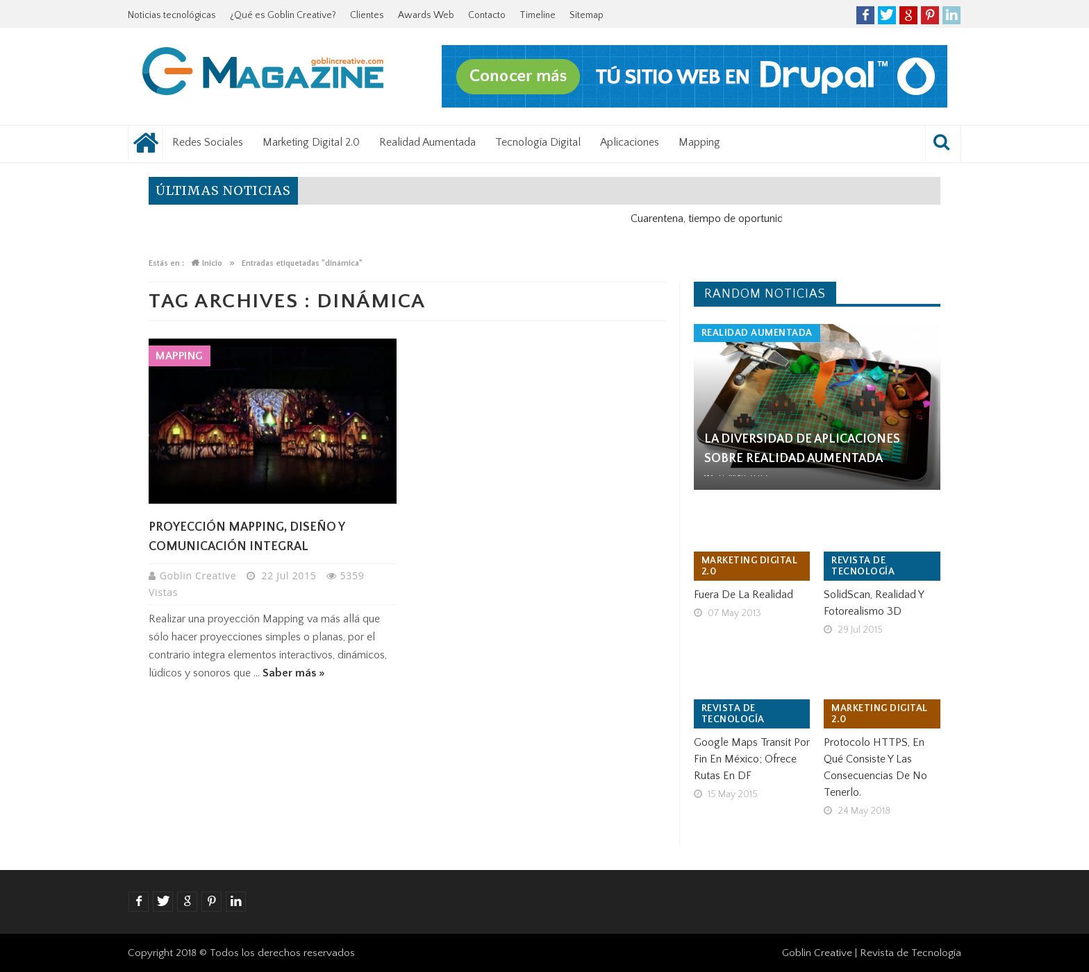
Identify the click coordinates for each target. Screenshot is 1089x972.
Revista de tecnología (863, 566)
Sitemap (587, 15)
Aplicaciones (629, 142)
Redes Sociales (207, 142)
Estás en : (166, 263)
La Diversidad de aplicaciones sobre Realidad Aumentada (802, 449)
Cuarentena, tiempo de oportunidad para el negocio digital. (776, 218)
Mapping (699, 142)
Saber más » (294, 673)
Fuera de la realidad (743, 594)
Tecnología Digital (538, 142)
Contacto (487, 15)
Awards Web (426, 15)
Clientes (367, 15)
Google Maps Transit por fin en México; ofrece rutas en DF (752, 759)
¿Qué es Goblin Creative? (283, 15)
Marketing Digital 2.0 (311, 142)
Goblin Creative (200, 575)
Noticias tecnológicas (172, 15)
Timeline (537, 15)
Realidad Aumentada (427, 142)
